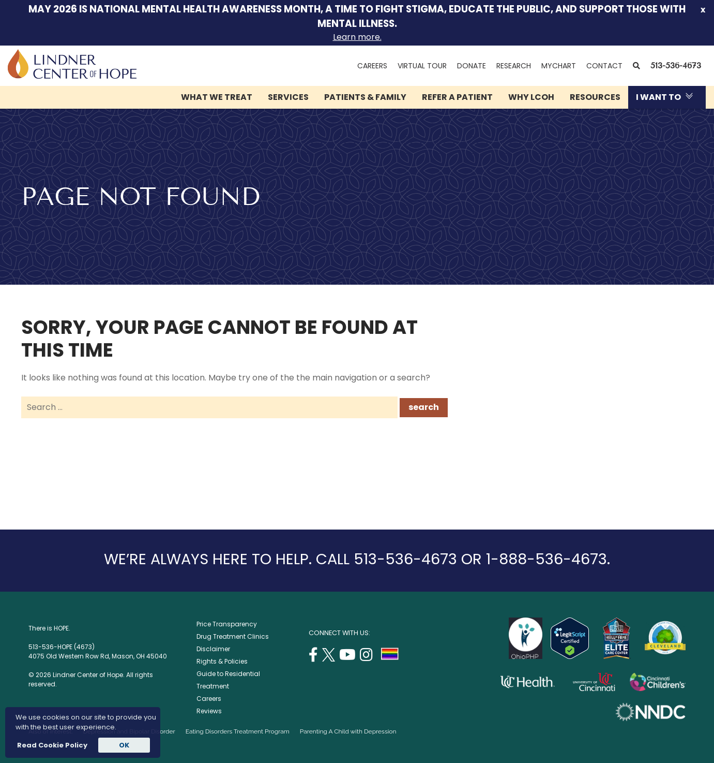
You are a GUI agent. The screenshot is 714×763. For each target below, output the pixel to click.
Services (288, 97)
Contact (604, 66)
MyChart (561, 65)
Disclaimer (213, 648)
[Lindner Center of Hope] (72, 76)
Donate (471, 66)
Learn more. (357, 37)
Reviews (209, 711)
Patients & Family (365, 97)
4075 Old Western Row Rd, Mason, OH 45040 (97, 656)
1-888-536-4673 (546, 559)
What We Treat (216, 97)
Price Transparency (226, 624)
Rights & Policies (222, 661)
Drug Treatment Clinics (232, 636)
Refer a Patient (457, 97)
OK (124, 745)
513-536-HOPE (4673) (61, 646)
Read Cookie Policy (51, 745)
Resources (595, 97)
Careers (372, 66)
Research (513, 66)
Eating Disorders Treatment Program (238, 731)
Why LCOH (531, 97)
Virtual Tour (422, 66)
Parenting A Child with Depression (348, 731)
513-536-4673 (675, 65)
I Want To (658, 97)
